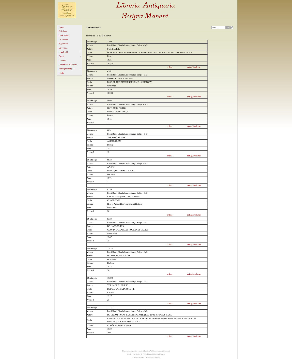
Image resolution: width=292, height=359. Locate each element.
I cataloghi (63, 52)
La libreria (63, 39)
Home (61, 27)
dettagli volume (194, 67)
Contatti (62, 60)
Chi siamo (63, 31)
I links (61, 73)
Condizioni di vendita (68, 65)
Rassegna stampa (66, 69)
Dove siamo (64, 35)
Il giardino (63, 43)
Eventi (61, 56)
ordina (169, 67)
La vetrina (63, 48)
